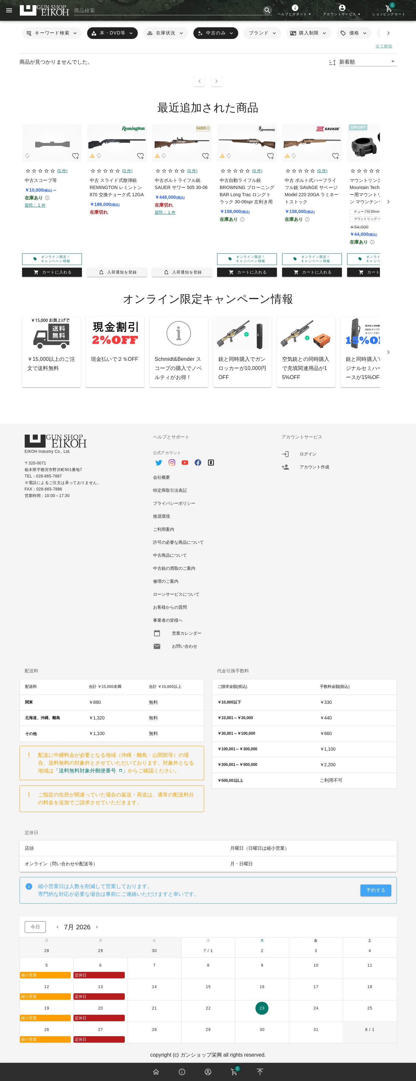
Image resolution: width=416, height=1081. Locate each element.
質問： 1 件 (35, 205)
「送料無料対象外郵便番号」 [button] (91, 770)
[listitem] (336, 454)
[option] (208, 459)
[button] (295, 10)
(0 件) (62, 171)
